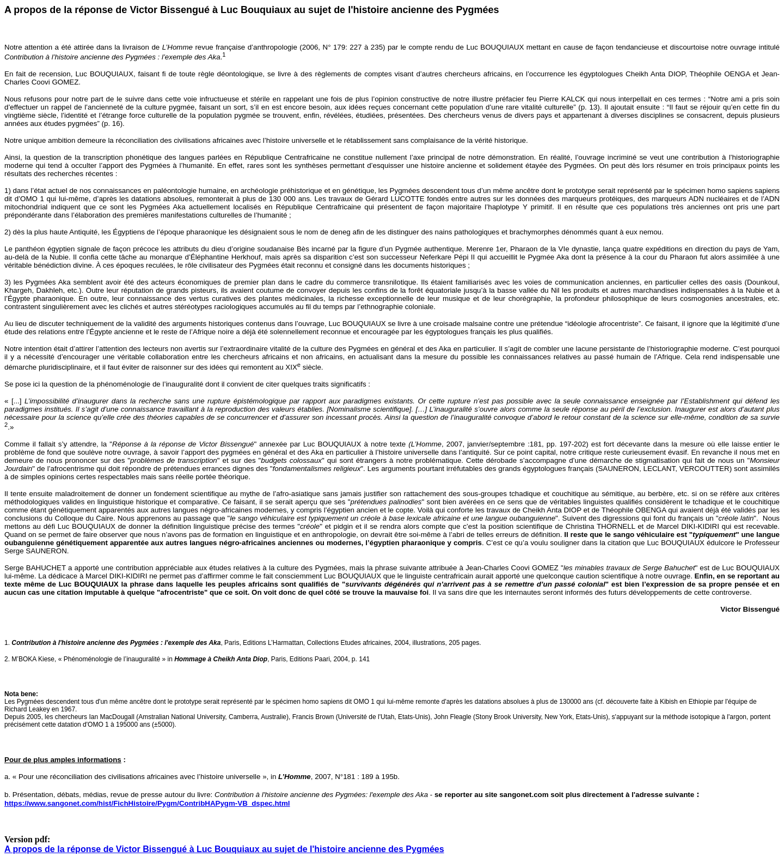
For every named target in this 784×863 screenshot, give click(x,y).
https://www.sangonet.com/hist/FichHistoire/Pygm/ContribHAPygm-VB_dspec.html (147, 803)
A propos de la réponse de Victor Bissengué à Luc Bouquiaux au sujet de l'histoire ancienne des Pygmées (224, 849)
